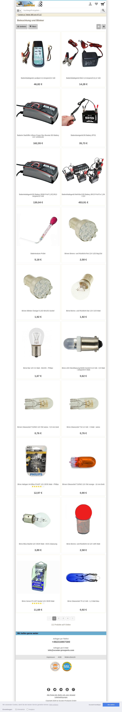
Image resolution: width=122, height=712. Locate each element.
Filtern (33, 26)
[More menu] (90, 3)
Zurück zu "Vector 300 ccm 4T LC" (30, 15)
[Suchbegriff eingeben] (61, 10)
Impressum (51, 657)
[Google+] (73, 690)
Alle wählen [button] (111, 704)
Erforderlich (21, 709)
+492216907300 (61, 641)
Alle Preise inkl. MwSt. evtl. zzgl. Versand (61, 695)
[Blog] (61, 690)
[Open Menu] (18, 10)
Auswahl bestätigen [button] (95, 704)
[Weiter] (72, 618)
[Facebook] (49, 690)
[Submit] (103, 10)
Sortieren (21, 26)
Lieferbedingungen (61, 697)
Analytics (32, 709)
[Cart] (103, 3)
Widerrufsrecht (70, 657)
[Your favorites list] (96, 3)
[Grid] (99, 26)
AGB (59, 657)
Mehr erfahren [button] (53, 705)
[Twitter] (55, 690)
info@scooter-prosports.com (61, 650)
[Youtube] (67, 690)
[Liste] (104, 26)
